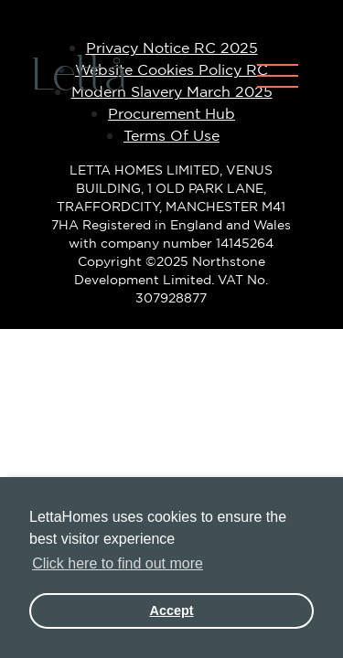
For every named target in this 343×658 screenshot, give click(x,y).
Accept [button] (172, 610)
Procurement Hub (171, 113)
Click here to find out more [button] (117, 563)
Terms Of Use (171, 135)
